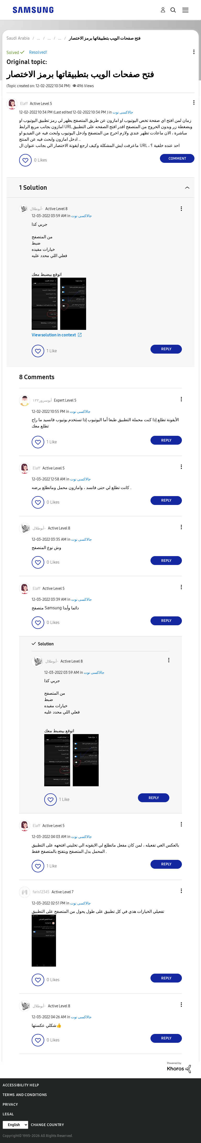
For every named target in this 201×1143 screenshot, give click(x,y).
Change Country (47, 1125)
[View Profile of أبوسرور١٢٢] (42, 400)
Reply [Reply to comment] (166, 349)
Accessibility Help (21, 1085)
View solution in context (54, 334)
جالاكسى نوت (123, 112)
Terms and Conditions (25, 1095)
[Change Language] (15, 1125)
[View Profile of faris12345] (41, 892)
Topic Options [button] (185, 52)
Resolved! (38, 52)
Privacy (10, 1104)
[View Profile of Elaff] (24, 104)
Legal (8, 1114)
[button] (185, 102)
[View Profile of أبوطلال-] (36, 209)
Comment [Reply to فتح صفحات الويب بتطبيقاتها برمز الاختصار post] (177, 158)
